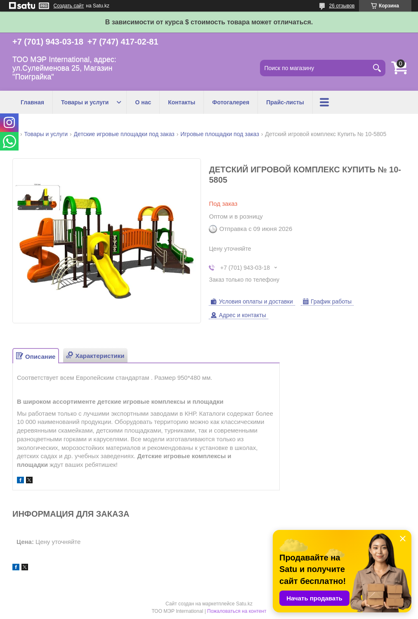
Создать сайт (69, 6)
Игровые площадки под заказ (219, 134)
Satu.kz (244, 604)
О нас (143, 102)
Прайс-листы (285, 102)
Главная (32, 102)
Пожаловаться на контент (236, 611)
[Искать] (377, 68)
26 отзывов (341, 6)
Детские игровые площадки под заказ (124, 134)
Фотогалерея (230, 102)
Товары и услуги (85, 102)
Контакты (181, 102)
